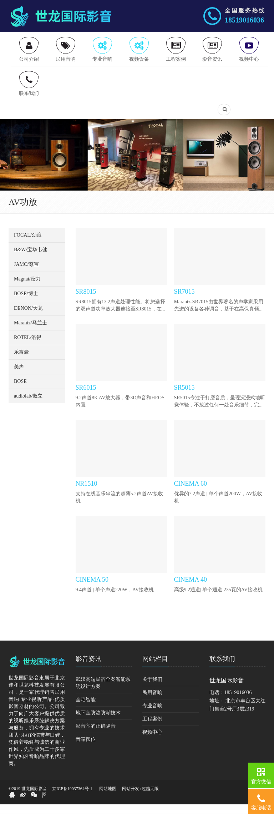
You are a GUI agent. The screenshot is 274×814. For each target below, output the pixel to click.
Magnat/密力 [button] (27, 288)
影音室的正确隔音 (96, 735)
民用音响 (152, 702)
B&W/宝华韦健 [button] (30, 259)
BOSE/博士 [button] (26, 303)
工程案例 (152, 728)
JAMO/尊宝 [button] (26, 274)
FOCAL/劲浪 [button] (28, 244)
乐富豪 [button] (21, 361)
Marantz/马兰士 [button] (30, 332)
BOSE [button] (20, 391)
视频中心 (152, 741)
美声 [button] (19, 376)
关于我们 (152, 689)
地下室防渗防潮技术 (98, 722)
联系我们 (222, 668)
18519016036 (244, 20)
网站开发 (130, 798)
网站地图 (107, 798)
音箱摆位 (86, 749)
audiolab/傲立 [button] (28, 405)
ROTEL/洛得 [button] (27, 347)
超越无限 (150, 798)
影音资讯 (88, 668)
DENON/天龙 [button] (28, 317)
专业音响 (152, 715)
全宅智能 (86, 709)
